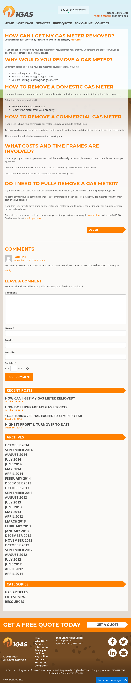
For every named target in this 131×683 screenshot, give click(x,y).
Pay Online (84, 23)
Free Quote (62, 23)
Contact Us (41, 659)
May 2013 (13, 511)
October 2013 (17, 488)
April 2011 (14, 573)
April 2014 (14, 473)
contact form (94, 215)
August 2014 (16, 454)
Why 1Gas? (25, 23)
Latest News (16, 597)
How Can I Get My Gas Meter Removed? (59, 36)
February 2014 (18, 478)
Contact (102, 23)
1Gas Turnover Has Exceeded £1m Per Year (43, 415)
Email (9, 340)
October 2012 (17, 545)
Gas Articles (16, 592)
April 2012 (14, 569)
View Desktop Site (13, 679)
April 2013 (14, 516)
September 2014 (19, 450)
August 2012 (16, 554)
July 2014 (13, 459)
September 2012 (19, 550)
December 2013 (18, 483)
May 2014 (13, 469)
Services (43, 23)
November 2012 (18, 540)
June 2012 (13, 564)
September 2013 (19, 492)
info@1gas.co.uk (33, 218)
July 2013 (13, 502)
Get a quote (108, 624)
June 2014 (13, 464)
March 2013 (15, 521)
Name (9, 328)
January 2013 (17, 530)
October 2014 (17, 445)
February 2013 (18, 526)
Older (93, 230)
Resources (76, 39)
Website (9, 352)
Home (9, 23)
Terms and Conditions (41, 664)
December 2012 (18, 535)
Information (42, 647)
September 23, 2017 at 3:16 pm (29, 260)
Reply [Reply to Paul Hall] (8, 270)
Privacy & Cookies (40, 652)
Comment (11, 292)
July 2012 (13, 559)
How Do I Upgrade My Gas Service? (36, 407)
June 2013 (13, 507)
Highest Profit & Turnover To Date (37, 424)
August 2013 (16, 497)
